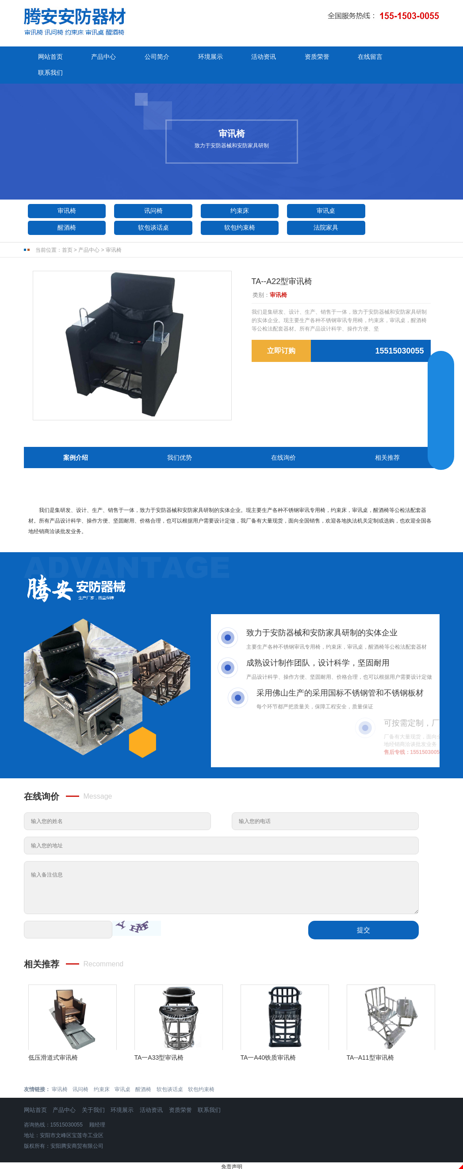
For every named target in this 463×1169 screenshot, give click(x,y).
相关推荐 (387, 441)
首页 (67, 234)
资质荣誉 (309, 57)
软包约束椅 (148, 211)
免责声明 (231, 1151)
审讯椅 (65, 194)
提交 (363, 914)
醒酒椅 (397, 194)
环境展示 (205, 57)
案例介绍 (75, 441)
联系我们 (413, 57)
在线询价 (283, 441)
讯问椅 (148, 194)
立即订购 (281, 335)
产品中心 (101, 57)
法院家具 (231, 211)
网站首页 (49, 57)
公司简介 (153, 57)
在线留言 (361, 57)
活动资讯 (257, 57)
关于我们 (93, 1094)
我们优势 (179, 441)
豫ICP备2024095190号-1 (231, 1162)
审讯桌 (314, 194)
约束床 (231, 194)
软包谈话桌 (65, 211)
